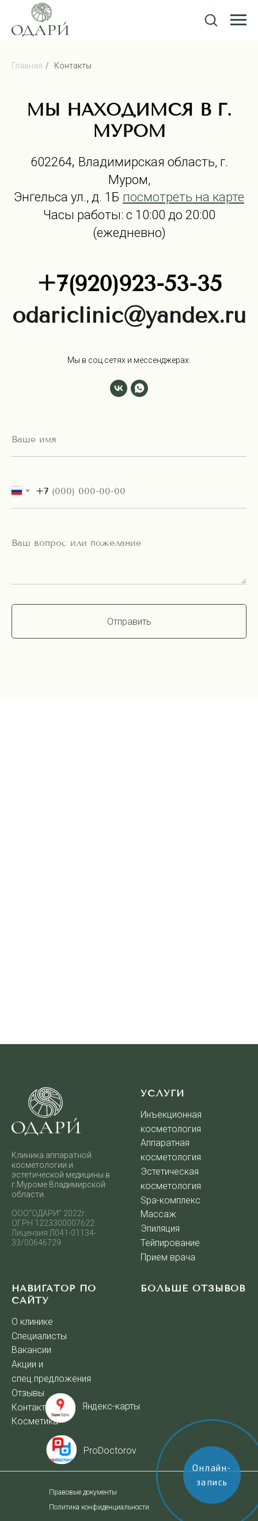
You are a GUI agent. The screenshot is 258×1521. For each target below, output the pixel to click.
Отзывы (28, 1393)
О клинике (32, 1321)
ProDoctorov (110, 1450)
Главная (27, 65)
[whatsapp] (139, 388)
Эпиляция (160, 1228)
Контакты (73, 65)
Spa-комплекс (170, 1200)
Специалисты (39, 1336)
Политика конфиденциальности (99, 1507)
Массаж (158, 1214)
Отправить (129, 621)
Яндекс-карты (111, 1406)
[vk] (118, 388)
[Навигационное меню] (238, 20)
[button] (211, 19)
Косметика (35, 1421)
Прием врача (168, 1257)
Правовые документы (83, 1492)
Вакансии (31, 1349)
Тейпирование (170, 1242)
